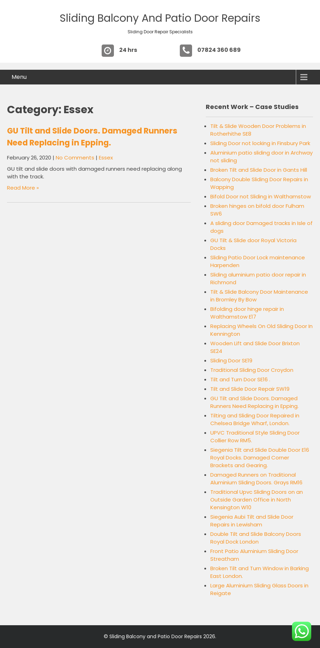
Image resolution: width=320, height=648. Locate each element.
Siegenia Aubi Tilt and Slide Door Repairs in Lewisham (251, 520)
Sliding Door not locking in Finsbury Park (260, 143)
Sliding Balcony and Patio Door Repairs (160, 18)
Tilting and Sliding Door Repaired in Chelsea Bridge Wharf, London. (254, 419)
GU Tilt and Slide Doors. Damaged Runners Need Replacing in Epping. (254, 402)
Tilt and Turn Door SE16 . (240, 379)
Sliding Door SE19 (231, 360)
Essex (106, 157)
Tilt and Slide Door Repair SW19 (250, 389)
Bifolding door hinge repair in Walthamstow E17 (247, 312)
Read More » (23, 187)
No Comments (75, 157)
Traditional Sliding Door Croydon (251, 370)
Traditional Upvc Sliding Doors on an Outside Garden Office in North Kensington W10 (256, 499)
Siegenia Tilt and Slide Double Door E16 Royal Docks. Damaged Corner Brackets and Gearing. (259, 457)
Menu (19, 77)
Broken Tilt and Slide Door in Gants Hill (258, 169)
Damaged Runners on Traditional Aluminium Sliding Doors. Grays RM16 (256, 478)
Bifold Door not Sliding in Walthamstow (260, 196)
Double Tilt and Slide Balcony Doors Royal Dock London (255, 537)
